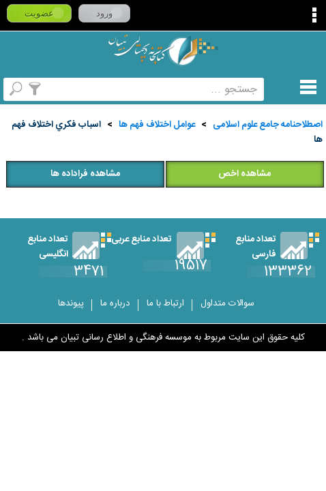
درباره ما (115, 303)
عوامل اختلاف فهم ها (157, 124)
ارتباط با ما (165, 303)
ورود (104, 13)
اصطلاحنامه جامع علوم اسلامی (268, 124)
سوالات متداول (227, 303)
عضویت (39, 13)
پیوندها (71, 303)
